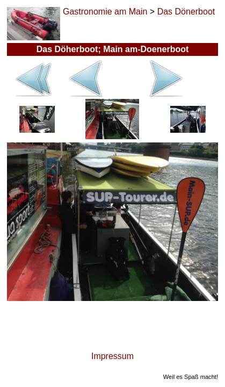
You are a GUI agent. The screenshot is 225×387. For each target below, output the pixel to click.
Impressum (112, 356)
